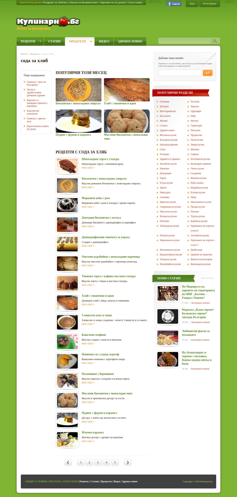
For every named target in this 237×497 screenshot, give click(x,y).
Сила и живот (135, 2)
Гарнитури (196, 125)
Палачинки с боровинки (98, 373)
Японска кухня (198, 178)
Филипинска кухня (170, 249)
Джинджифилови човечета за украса (106, 237)
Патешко (164, 221)
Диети (163, 187)
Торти (163, 178)
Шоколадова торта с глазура (100, 159)
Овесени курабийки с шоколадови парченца (111, 256)
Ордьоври (196, 111)
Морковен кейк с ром (96, 198)
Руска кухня (166, 182)
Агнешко (164, 197)
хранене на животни (201, 254)
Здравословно (130, 41)
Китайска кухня (168, 163)
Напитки (164, 168)
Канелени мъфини (94, 334)
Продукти (77, 41)
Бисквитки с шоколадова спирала (78, 103)
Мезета (194, 120)
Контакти (70, 481)
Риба (193, 115)
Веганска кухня (168, 135)
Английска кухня (200, 235)
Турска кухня (198, 216)
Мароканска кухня (169, 240)
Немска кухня (167, 235)
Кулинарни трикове (201, 163)
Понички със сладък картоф (100, 354)
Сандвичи (196, 173)
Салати (163, 125)
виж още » (88, 167)
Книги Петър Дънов (30, 2)
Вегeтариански (168, 111)
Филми (163, 120)
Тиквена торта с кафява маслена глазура (109, 276)
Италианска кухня (200, 158)
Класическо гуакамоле (33, 112)
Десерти (164, 106)
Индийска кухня (199, 187)
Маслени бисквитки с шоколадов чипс (107, 393)
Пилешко (195, 130)
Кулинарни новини (200, 302)
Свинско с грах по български (36, 83)
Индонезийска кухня (171, 254)
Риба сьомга (197, 182)
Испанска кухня (168, 216)
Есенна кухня (198, 192)
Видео (104, 41)
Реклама (55, 481)
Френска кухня (168, 202)
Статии (54, 41)
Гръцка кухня (198, 206)
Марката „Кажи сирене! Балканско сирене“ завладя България (198, 313)
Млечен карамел (93, 432)
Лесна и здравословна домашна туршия (36, 92)
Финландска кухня (200, 264)
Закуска (195, 106)
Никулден (165, 192)
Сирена (195, 154)
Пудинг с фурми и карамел (73, 134)
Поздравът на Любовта (55, 2)
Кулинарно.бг (49, 23)
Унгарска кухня (168, 259)
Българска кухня (168, 139)
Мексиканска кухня (201, 202)
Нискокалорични (169, 144)
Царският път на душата (113, 2)
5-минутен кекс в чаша (97, 315)
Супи (162, 149)
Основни (164, 101)
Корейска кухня (199, 221)
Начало (24, 54)
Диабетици (196, 249)
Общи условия (36, 481)
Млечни (195, 149)
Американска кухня (170, 206)
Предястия (196, 135)
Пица (193, 197)
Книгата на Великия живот (83, 2)
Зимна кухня (197, 144)
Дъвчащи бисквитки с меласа (101, 217)
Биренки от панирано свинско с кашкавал (37, 103)
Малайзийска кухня (170, 264)
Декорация (165, 173)
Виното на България (201, 259)
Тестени (195, 101)
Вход (192, 3)
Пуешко (195, 211)
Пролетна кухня (168, 211)
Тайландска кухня (169, 225)
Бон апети (165, 115)
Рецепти (28, 41)
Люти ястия (197, 139)
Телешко (164, 154)
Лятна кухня (197, 168)
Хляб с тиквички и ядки (120, 103)
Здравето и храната (170, 158)
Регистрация (209, 3)
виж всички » (207, 278)
